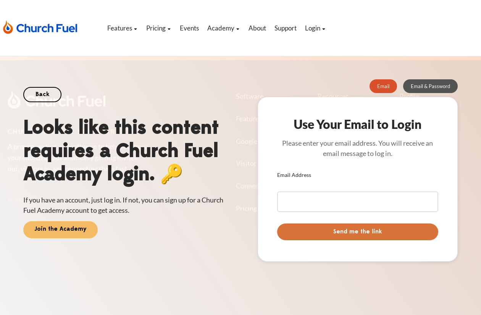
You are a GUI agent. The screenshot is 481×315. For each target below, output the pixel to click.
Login (315, 28)
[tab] (383, 86)
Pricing (158, 28)
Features (122, 28)
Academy (223, 28)
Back (42, 95)
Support (285, 28)
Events (189, 28)
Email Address (294, 175)
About (257, 28)
